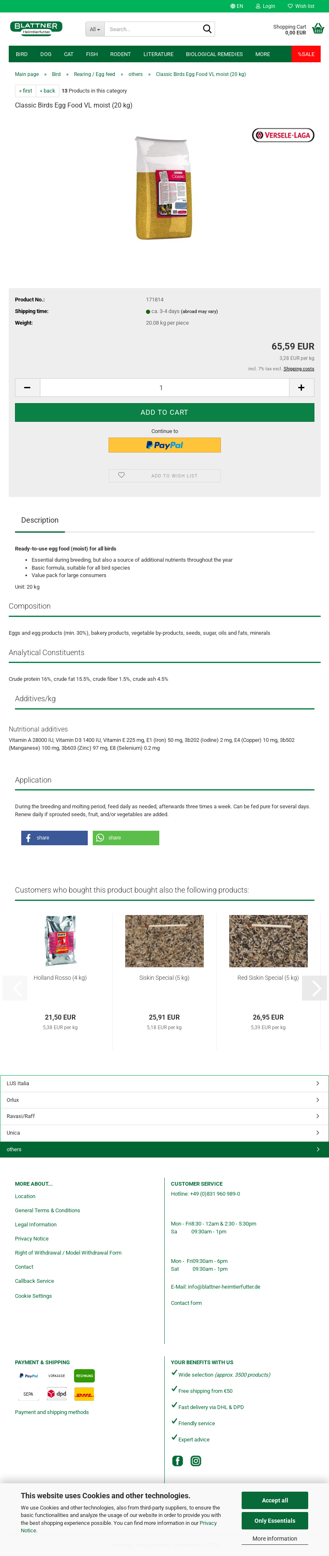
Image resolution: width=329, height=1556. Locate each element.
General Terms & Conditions (47, 1210)
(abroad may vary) (199, 311)
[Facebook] (177, 1461)
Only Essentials (275, 1520)
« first (25, 91)
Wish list (301, 6)
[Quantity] (164, 387)
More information (274, 1538)
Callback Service (34, 1281)
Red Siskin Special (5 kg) (268, 977)
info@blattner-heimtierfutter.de (224, 1287)
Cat (69, 54)
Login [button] (265, 6)
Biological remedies (214, 54)
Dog (46, 54)
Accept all (275, 1500)
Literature (158, 54)
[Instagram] (196, 1461)
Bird (22, 54)
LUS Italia (18, 1083)
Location (25, 1196)
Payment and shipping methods (52, 1412)
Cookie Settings (33, 1296)
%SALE (306, 54)
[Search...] (94, 29)
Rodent (120, 54)
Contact (24, 1267)
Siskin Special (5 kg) (164, 977)
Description (40, 520)
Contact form (186, 1303)
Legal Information (36, 1224)
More (262, 54)
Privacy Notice (32, 1239)
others (14, 1149)
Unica (13, 1133)
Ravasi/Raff (21, 1116)
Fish (92, 54)
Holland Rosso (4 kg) (60, 977)
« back (47, 91)
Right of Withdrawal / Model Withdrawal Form (68, 1253)
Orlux (13, 1100)
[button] (237, 6)
